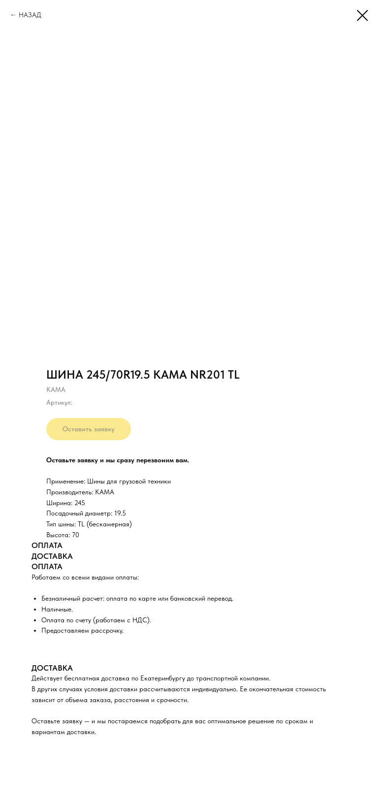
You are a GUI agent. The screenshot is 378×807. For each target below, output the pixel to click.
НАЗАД (30, 15)
